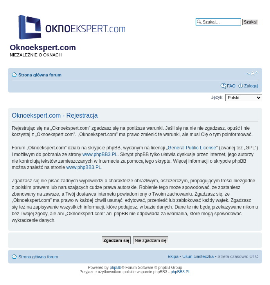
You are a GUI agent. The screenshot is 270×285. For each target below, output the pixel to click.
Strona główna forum (39, 75)
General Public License (192, 148)
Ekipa (173, 256)
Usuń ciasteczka (198, 256)
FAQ (231, 86)
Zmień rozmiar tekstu (252, 73)
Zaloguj (251, 86)
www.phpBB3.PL (100, 154)
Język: (217, 97)
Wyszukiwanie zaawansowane (229, 27)
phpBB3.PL (181, 272)
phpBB (115, 267)
